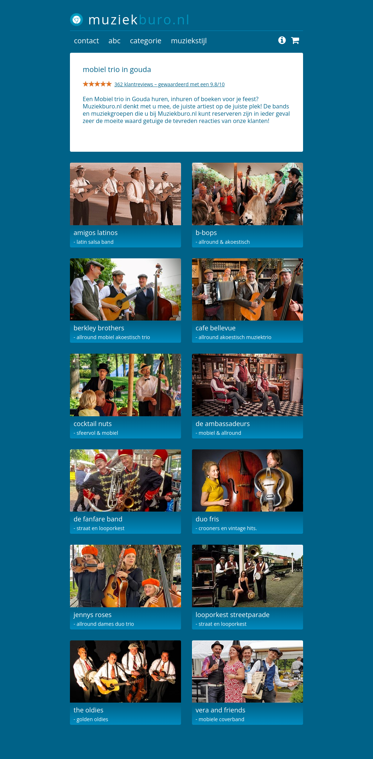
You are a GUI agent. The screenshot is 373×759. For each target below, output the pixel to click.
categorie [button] (145, 40)
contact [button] (86, 40)
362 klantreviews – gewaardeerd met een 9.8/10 (169, 84)
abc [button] (115, 40)
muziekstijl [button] (189, 40)
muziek (139, 19)
